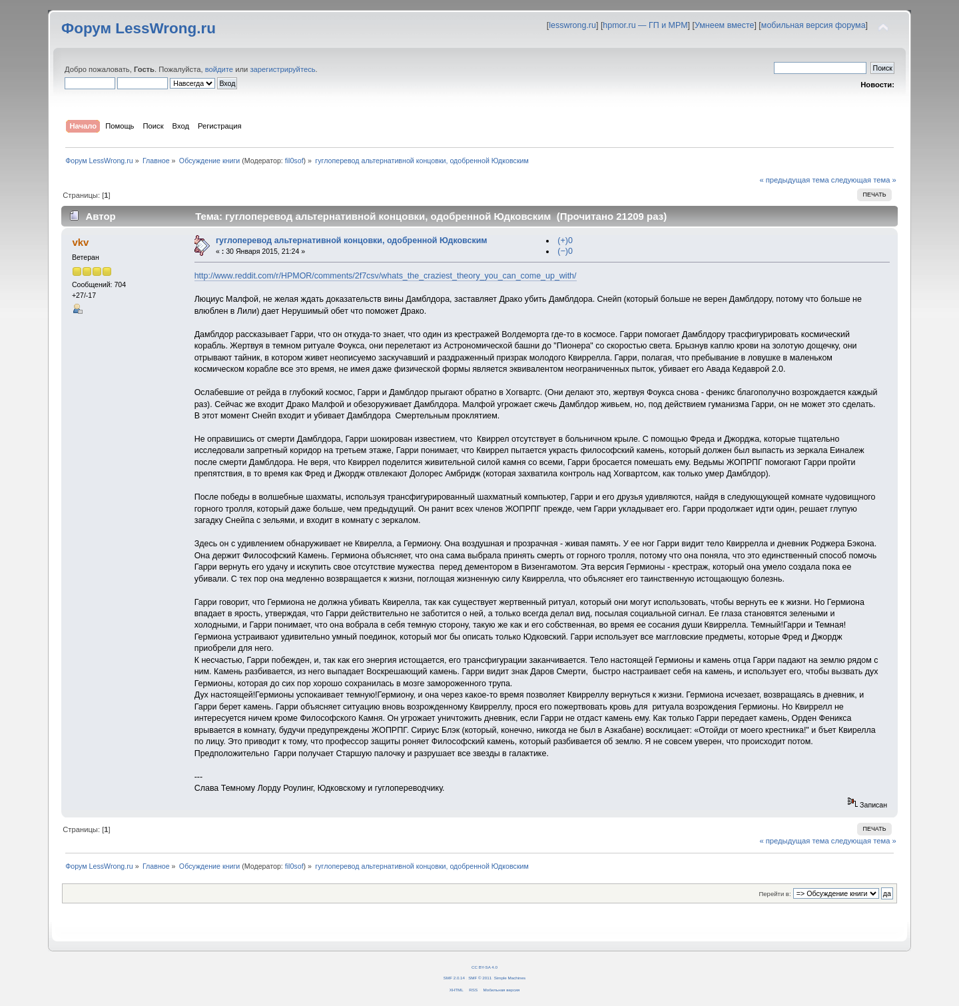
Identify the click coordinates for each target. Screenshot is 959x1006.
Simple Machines (509, 977)
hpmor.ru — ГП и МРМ (645, 25)
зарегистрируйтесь (282, 69)
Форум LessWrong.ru (138, 28)
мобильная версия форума (813, 25)
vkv (80, 242)
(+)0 (565, 240)
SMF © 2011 (479, 977)
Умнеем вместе (724, 25)
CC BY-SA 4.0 (484, 967)
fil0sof (294, 161)
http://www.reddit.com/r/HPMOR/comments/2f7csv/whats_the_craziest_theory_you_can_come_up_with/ (385, 275)
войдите (219, 69)
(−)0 (565, 251)
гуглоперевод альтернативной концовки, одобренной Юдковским (351, 240)
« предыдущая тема (793, 180)
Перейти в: (775, 893)
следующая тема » (863, 180)
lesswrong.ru (572, 25)
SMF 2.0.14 (454, 977)
